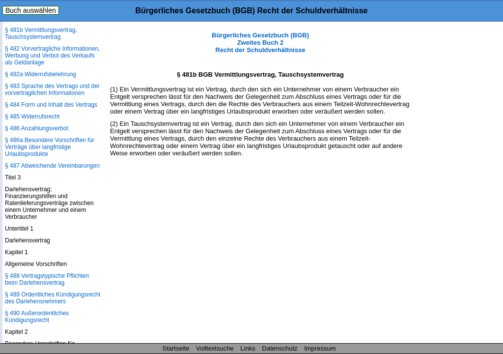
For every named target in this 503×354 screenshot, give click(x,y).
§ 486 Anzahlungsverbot (36, 128)
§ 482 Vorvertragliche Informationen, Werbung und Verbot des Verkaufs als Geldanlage (52, 55)
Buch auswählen (30, 10)
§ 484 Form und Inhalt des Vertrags (51, 104)
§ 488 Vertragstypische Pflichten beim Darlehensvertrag (47, 279)
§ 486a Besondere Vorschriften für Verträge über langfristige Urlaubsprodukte (49, 147)
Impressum (319, 348)
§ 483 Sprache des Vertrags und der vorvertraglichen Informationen (52, 89)
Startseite (176, 348)
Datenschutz (279, 348)
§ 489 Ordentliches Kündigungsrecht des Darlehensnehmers (52, 298)
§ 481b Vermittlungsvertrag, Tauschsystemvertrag (41, 33)
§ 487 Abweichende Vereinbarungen (52, 165)
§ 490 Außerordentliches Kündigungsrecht (37, 317)
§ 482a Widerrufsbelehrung (40, 74)
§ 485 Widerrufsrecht (32, 116)
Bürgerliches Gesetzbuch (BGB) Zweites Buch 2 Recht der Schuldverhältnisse (260, 42)
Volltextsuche (215, 348)
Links (247, 348)
